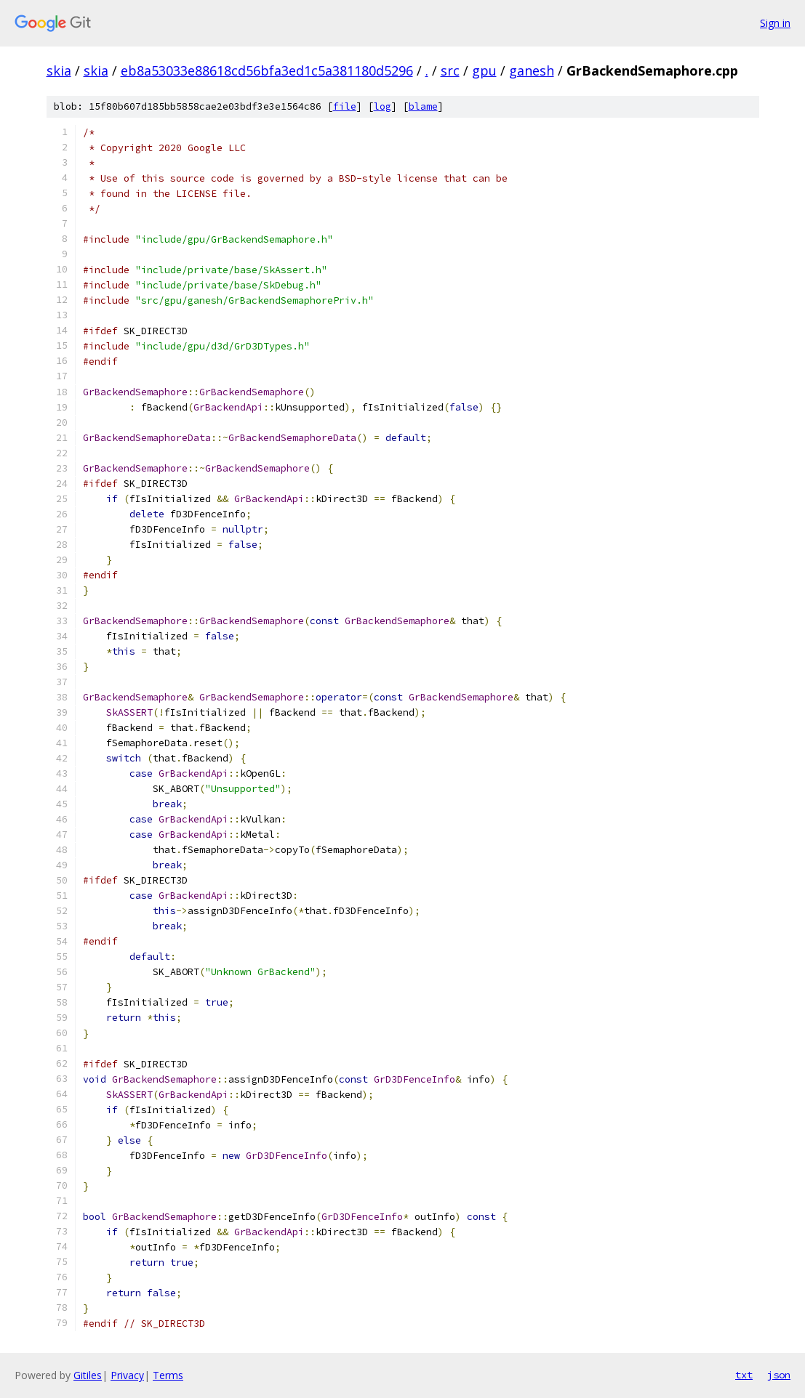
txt (744, 1374)
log (382, 106)
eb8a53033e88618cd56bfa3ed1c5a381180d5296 (267, 70)
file (344, 106)
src (450, 70)
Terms (168, 1375)
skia (59, 70)
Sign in (775, 23)
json (778, 1374)
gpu (484, 70)
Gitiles (87, 1375)
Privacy (127, 1375)
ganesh (531, 70)
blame (423, 106)
